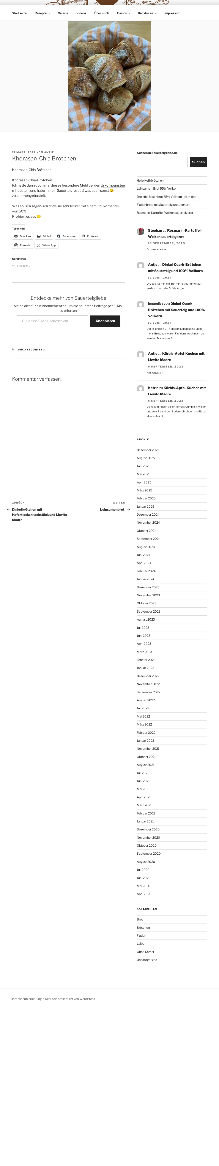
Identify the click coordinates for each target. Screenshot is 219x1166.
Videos (81, 13)
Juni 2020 (144, 878)
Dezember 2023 (148, 587)
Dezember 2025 (148, 450)
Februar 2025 (146, 498)
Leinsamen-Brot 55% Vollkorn (157, 188)
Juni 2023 (143, 635)
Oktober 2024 (146, 530)
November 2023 (148, 595)
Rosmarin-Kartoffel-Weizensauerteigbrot (165, 212)
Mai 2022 (143, 716)
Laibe (140, 943)
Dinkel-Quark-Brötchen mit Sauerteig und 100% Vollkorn (176, 310)
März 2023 (144, 652)
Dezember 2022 (148, 676)
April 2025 (144, 482)
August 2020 (146, 861)
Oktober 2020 (147, 845)
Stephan (155, 230)
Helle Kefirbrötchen (150, 180)
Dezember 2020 (148, 829)
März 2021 (144, 805)
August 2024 (146, 547)
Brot (140, 919)
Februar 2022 (146, 732)
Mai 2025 (143, 474)
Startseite (19, 13)
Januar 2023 (145, 668)
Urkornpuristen (113, 185)
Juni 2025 (143, 466)
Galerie (63, 13)
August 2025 (146, 458)
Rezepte (43, 13)
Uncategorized (31, 349)
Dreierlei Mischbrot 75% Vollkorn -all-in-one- (167, 196)
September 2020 (149, 853)
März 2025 (144, 490)
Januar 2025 (145, 506)
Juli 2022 (143, 708)
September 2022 (148, 692)
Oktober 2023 (146, 603)
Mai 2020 (143, 886)
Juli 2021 (143, 773)
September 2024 (149, 538)
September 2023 (149, 611)
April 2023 (144, 643)
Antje (49, 152)
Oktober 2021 (146, 757)
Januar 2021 (145, 821)
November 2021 (148, 748)
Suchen (198, 162)
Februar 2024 (146, 571)
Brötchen (143, 927)
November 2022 (148, 684)
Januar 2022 (145, 740)
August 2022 (146, 700)
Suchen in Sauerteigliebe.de (157, 153)
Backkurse (147, 13)
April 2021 (144, 797)
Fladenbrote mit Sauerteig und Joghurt (163, 204)
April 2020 (144, 894)
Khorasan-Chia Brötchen (31, 170)
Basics (124, 13)
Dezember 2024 (148, 514)
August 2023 (146, 619)
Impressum (172, 13)
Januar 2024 (145, 579)
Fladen (141, 935)
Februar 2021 (146, 813)
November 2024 (148, 522)
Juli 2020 (143, 869)
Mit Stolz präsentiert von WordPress (70, 999)
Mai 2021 (143, 789)
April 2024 (144, 563)
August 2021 (145, 765)
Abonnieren (105, 321)
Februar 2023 (146, 660)
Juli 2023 (143, 627)
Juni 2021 (143, 781)
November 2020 (148, 837)
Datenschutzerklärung (26, 999)
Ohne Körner (145, 952)
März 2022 (144, 724)
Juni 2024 (143, 555)
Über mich (101, 13)
